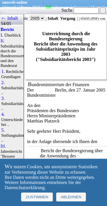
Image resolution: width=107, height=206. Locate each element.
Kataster (63, 7)
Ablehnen (71, 197)
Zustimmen (37, 197)
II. (3, 41)
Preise (26, 7)
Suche (80, 10)
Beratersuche (16, 12)
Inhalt (53, 18)
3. (3, 98)
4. (3, 114)
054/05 (85, 18)
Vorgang (67, 18)
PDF (95, 18)
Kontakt (99, 7)
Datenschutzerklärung (25, 187)
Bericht (7, 29)
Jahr (33, 18)
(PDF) (37, 7)
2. (3, 82)
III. (3, 146)
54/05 (6, 23)
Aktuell (10, 7)
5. (3, 130)
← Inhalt (9, 18)
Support (81, 7)
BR (48, 7)
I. (2, 35)
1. (3, 71)
